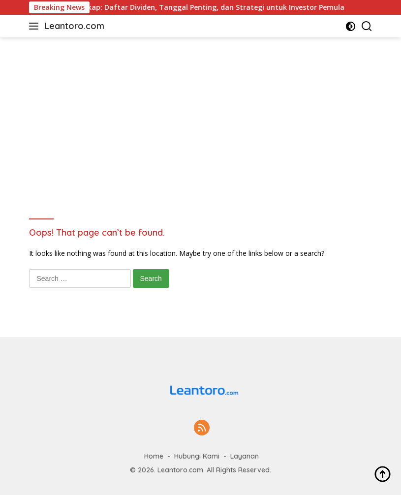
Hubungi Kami (196, 456)
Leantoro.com (74, 25)
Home (153, 456)
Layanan (244, 456)
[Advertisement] (200, 111)
